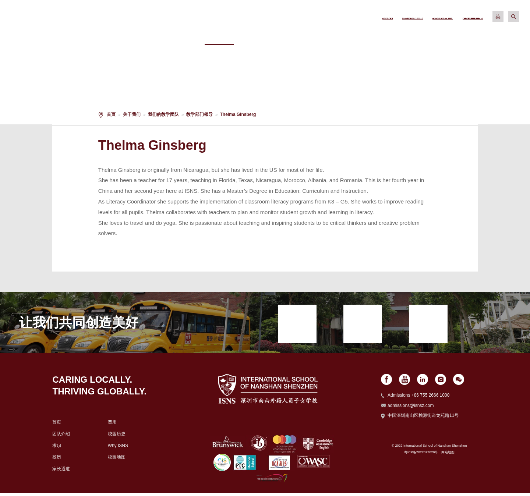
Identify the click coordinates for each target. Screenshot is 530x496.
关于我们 (219, 37)
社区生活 (441, 37)
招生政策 (274, 37)
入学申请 (496, 37)
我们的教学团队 (163, 114)
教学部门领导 (199, 114)
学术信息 (330, 37)
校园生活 (385, 37)
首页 (111, 114)
